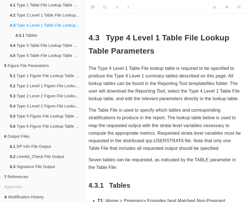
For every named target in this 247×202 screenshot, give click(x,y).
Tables (26, 35)
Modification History (24, 197)
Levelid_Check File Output (37, 156)
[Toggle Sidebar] (93, 7)
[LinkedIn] (215, 7)
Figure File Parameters (26, 65)
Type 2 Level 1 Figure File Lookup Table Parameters (47, 86)
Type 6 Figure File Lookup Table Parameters (47, 126)
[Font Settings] (117, 7)
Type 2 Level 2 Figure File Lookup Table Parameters (47, 96)
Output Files (17, 136)
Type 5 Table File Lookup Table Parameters (47, 45)
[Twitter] (227, 7)
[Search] (105, 7)
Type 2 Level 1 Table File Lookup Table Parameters (47, 15)
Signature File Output (32, 166)
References (16, 177)
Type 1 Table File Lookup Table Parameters (47, 5)
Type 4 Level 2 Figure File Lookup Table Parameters (47, 106)
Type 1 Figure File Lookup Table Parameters (47, 76)
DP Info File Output (30, 146)
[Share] (239, 7)
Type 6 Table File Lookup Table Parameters (47, 55)
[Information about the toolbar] (128, 7)
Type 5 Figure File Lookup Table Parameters (47, 116)
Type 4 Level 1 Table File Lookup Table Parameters (47, 25)
